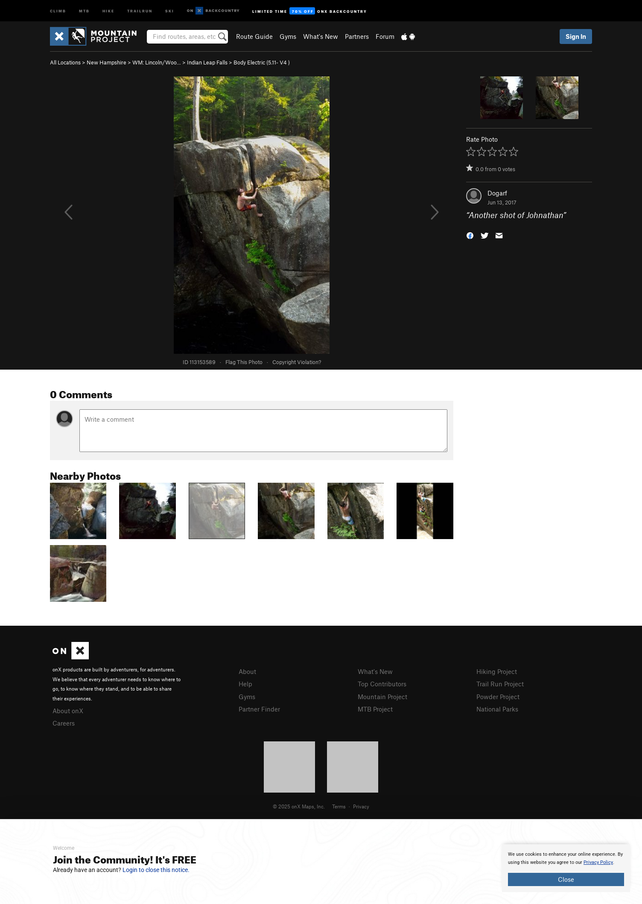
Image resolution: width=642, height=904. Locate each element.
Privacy (361, 806)
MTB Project (375, 709)
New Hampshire (106, 62)
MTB (84, 10)
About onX (68, 710)
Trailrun (139, 10)
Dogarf (497, 193)
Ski (169, 10)
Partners (357, 36)
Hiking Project (496, 671)
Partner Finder (259, 709)
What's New (320, 36)
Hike (108, 10)
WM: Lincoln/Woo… (156, 62)
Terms (339, 806)
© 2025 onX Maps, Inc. (299, 806)
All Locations (65, 62)
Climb (58, 10)
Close (566, 879)
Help (245, 684)
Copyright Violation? (296, 362)
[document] (566, 868)
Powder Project (497, 696)
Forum (385, 36)
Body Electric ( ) (261, 62)
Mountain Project (382, 696)
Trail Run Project (500, 684)
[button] (470, 235)
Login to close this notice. (156, 869)
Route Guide (254, 36)
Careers (64, 723)
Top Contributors (382, 684)
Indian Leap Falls (207, 62)
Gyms (288, 36)
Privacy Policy (598, 862)
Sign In (576, 36)
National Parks (497, 709)
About (247, 671)
